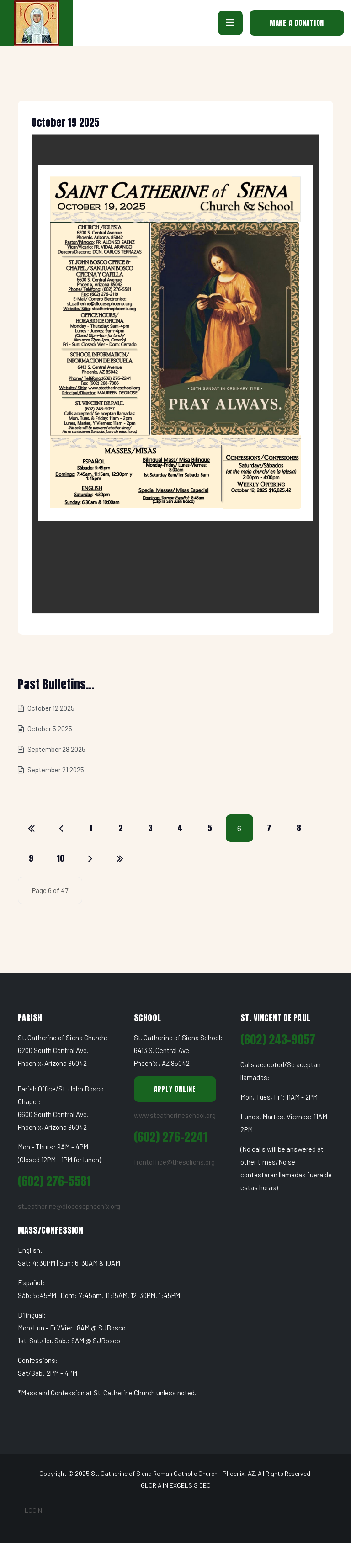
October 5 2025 (49, 728)
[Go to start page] (31, 828)
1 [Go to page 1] (91, 828)
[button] (230, 23)
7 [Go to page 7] (269, 828)
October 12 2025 (50, 708)
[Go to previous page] (61, 828)
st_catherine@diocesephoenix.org (69, 1206)
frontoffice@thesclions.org (174, 1162)
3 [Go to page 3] (150, 828)
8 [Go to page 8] (299, 828)
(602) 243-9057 (277, 1039)
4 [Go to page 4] (180, 828)
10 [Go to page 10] (61, 858)
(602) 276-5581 (54, 1181)
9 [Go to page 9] (31, 858)
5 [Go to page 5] (210, 828)
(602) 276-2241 (170, 1136)
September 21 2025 (55, 770)
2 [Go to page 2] (120, 828)
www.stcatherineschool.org (175, 1115)
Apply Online (175, 1089)
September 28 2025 (55, 749)
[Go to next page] (90, 858)
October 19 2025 (65, 122)
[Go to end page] (120, 858)
